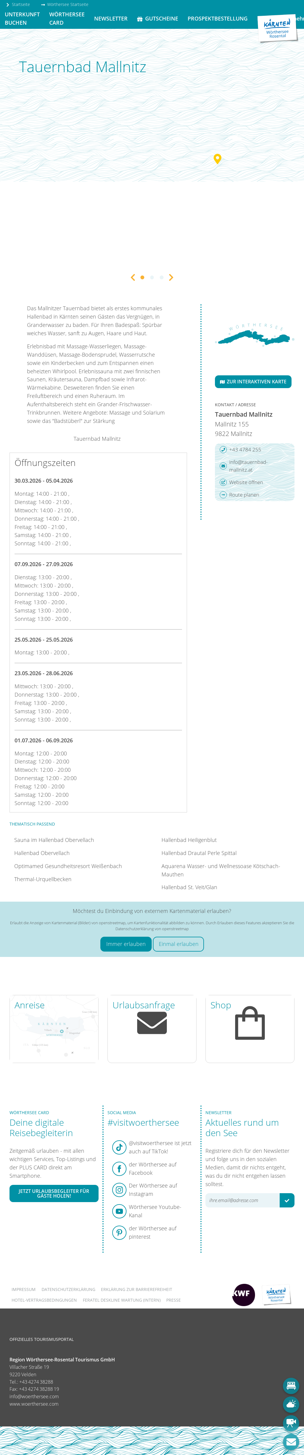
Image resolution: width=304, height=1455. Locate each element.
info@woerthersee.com (34, 1396)
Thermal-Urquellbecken (43, 879)
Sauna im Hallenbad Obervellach (54, 839)
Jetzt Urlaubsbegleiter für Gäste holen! (54, 1193)
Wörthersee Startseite (64, 4)
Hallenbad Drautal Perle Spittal (199, 852)
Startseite (18, 4)
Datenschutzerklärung (68, 1289)
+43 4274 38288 (36, 1382)
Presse (173, 1300)
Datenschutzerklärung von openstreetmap (152, 928)
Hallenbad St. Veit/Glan (189, 887)
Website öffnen (241, 482)
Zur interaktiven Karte (253, 381)
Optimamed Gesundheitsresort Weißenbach (68, 866)
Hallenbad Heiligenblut (189, 839)
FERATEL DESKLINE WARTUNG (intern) (122, 1300)
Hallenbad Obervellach (42, 852)
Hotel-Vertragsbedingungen (44, 1300)
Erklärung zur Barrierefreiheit (136, 1289)
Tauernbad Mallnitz (97, 438)
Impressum (24, 1289)
